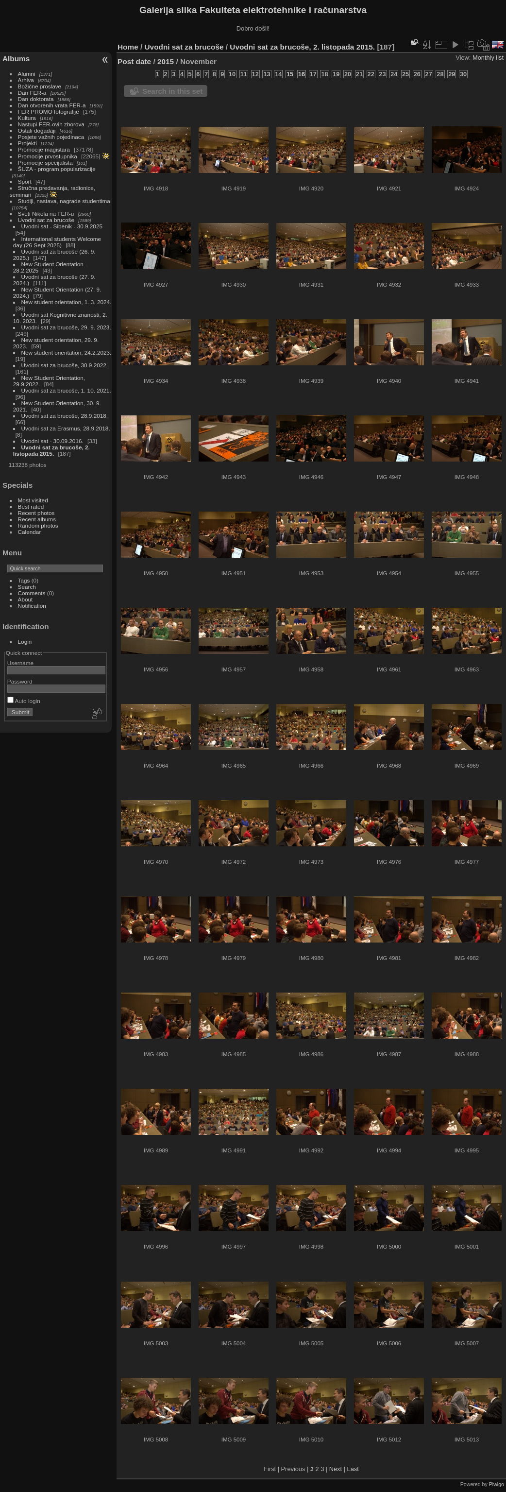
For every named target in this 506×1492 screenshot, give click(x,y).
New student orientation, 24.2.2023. (66, 352)
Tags (24, 580)
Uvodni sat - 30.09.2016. (52, 441)
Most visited (33, 500)
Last (353, 1469)
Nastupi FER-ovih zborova (51, 124)
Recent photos (36, 513)
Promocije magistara (44, 149)
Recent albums (37, 519)
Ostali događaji (37, 130)
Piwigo (496, 1484)
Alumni (26, 73)
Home (128, 47)
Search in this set (172, 91)
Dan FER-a (32, 92)
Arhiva (26, 80)
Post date (134, 61)
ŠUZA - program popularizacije (57, 169)
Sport (25, 181)
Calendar (29, 532)
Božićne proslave (40, 86)
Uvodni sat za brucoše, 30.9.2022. (64, 365)
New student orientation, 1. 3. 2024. (66, 302)
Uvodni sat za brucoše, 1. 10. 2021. (66, 390)
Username (20, 663)
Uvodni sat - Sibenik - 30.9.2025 (61, 226)
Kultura (27, 118)
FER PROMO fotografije (48, 111)
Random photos (38, 525)
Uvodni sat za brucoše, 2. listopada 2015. (51, 450)
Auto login (23, 701)
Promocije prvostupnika (47, 156)
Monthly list (488, 57)
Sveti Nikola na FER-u (46, 213)
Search (27, 586)
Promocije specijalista (45, 162)
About (25, 599)
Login (25, 641)
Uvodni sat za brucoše (46, 220)
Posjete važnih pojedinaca (51, 137)
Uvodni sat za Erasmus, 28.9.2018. (65, 428)
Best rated (31, 506)
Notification (32, 605)
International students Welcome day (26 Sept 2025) (57, 242)
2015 (165, 61)
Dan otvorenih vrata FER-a (52, 105)
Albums (16, 58)
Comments (32, 593)
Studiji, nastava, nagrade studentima (64, 201)
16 (301, 74)
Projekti (27, 143)
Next (335, 1469)
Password (20, 681)
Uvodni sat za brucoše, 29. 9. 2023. (66, 327)
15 (290, 74)
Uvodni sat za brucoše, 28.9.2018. (64, 415)
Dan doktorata (36, 99)
